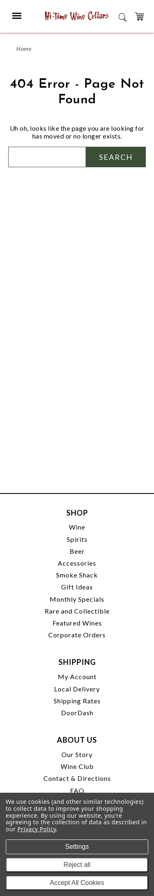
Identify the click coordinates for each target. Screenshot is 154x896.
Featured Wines (77, 623)
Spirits (77, 539)
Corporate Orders (77, 635)
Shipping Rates (77, 701)
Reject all (77, 864)
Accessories (77, 563)
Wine (77, 527)
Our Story (77, 754)
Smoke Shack (77, 575)
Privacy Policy (37, 829)
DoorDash (77, 712)
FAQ (77, 790)
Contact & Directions (77, 778)
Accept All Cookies (77, 882)
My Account (77, 676)
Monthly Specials (77, 599)
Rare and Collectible (77, 611)
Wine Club (77, 766)
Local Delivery (77, 689)
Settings (77, 846)
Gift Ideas (77, 587)
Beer (77, 551)
